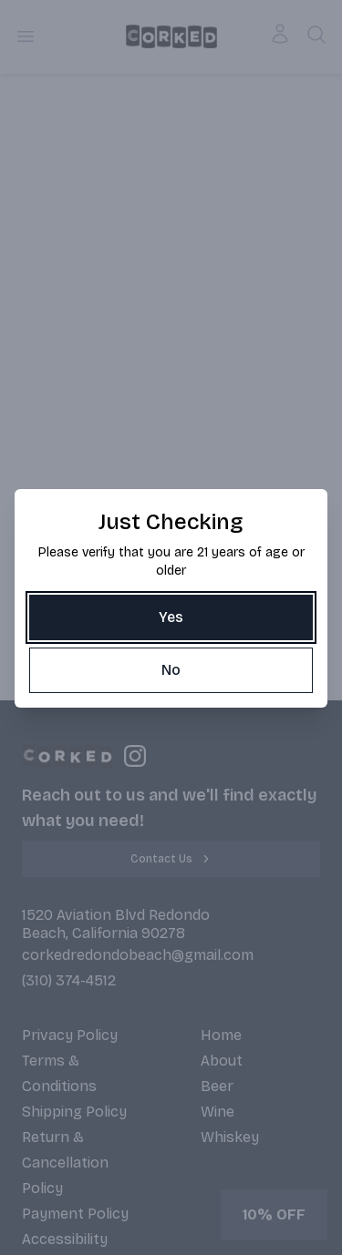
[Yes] (171, 617)
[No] (171, 670)
